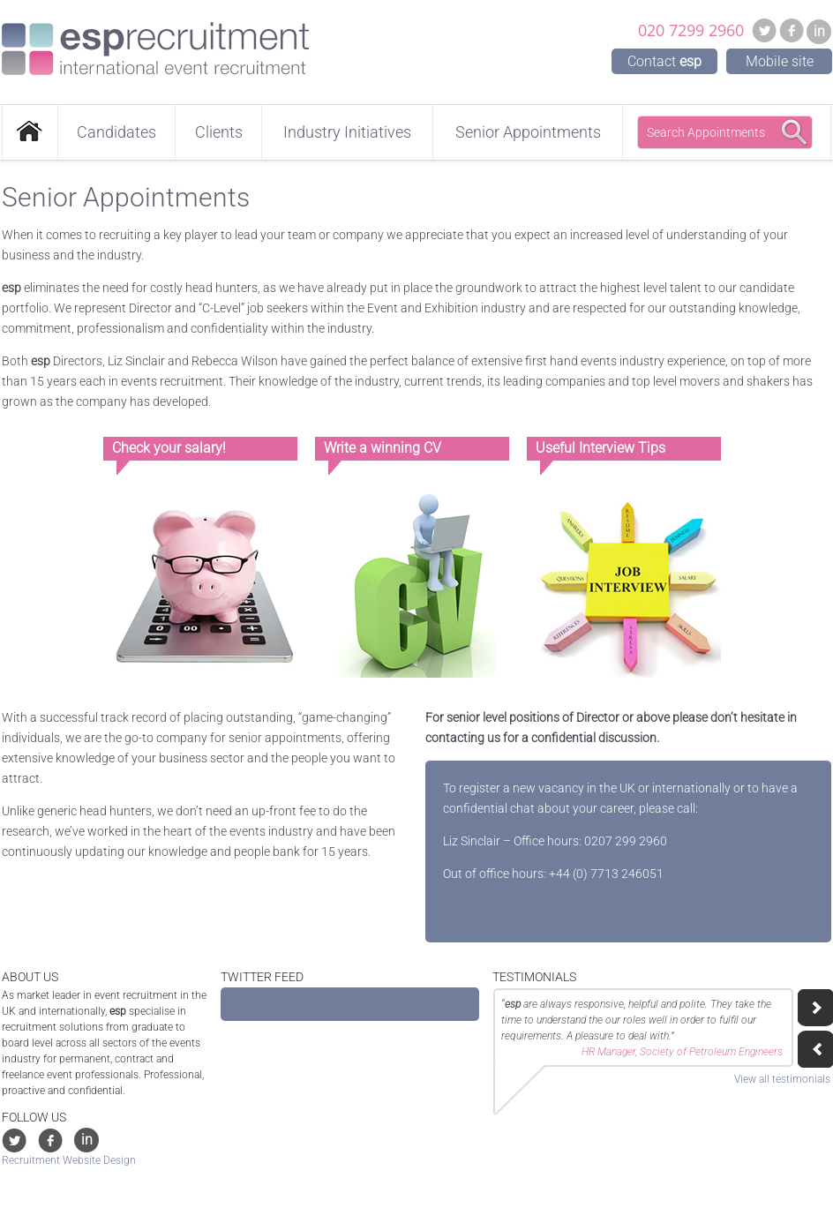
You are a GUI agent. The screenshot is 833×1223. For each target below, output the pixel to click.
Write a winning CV (382, 447)
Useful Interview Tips (600, 447)
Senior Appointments (528, 132)
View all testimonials (782, 1079)
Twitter (764, 30)
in (819, 31)
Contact (664, 61)
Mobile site (780, 61)
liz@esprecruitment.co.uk (513, 906)
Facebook (791, 30)
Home (30, 132)
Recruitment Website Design (69, 1160)
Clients (219, 132)
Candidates (116, 132)
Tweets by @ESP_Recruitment (300, 1004)
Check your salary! (169, 447)
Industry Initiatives (347, 132)
